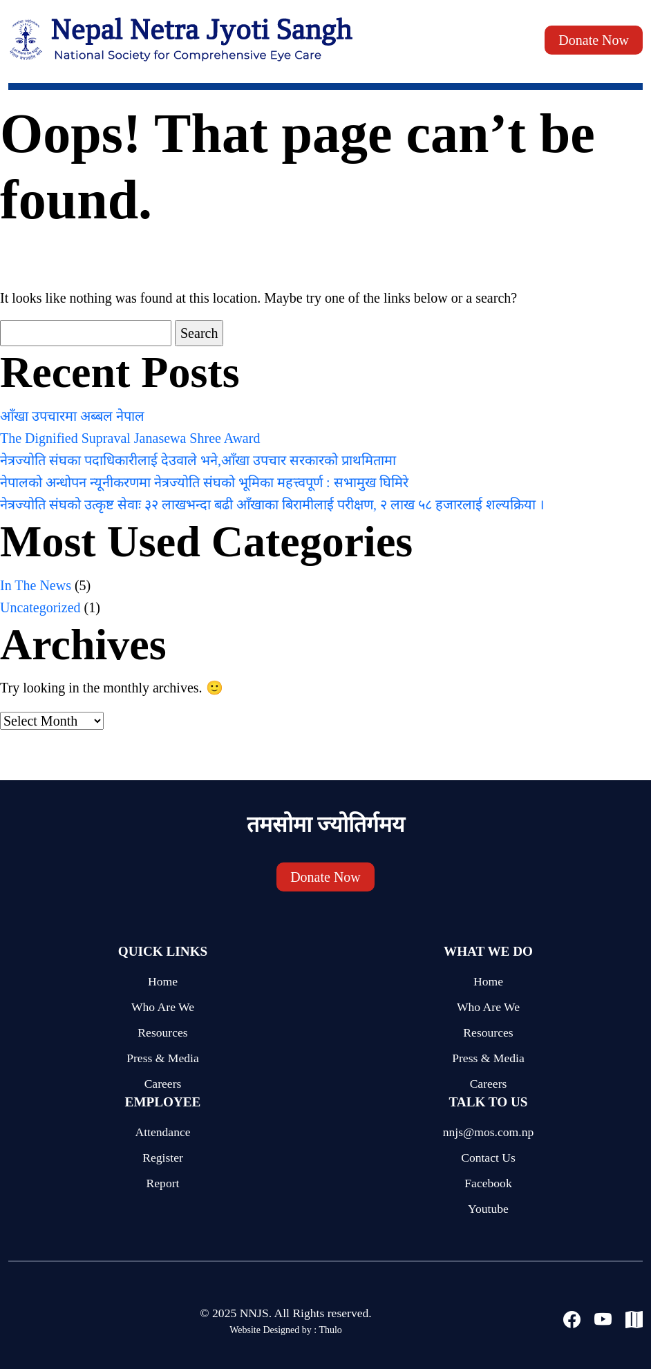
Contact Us (488, 1157)
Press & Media (162, 1058)
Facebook (487, 1183)
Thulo (330, 1330)
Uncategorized (40, 607)
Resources (162, 1032)
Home (163, 981)
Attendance (162, 1132)
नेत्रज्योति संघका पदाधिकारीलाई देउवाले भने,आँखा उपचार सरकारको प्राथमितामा (198, 460)
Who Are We (162, 1007)
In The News (35, 585)
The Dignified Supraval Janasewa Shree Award (130, 438)
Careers (163, 1084)
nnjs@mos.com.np (488, 1132)
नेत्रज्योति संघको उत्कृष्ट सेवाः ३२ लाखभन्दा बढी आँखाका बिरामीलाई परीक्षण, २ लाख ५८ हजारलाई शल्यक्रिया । (272, 504)
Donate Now (593, 40)
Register (162, 1157)
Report (163, 1183)
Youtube (488, 1209)
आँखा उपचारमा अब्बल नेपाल (72, 416)
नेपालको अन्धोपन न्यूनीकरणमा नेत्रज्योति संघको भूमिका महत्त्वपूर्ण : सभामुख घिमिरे (204, 482)
